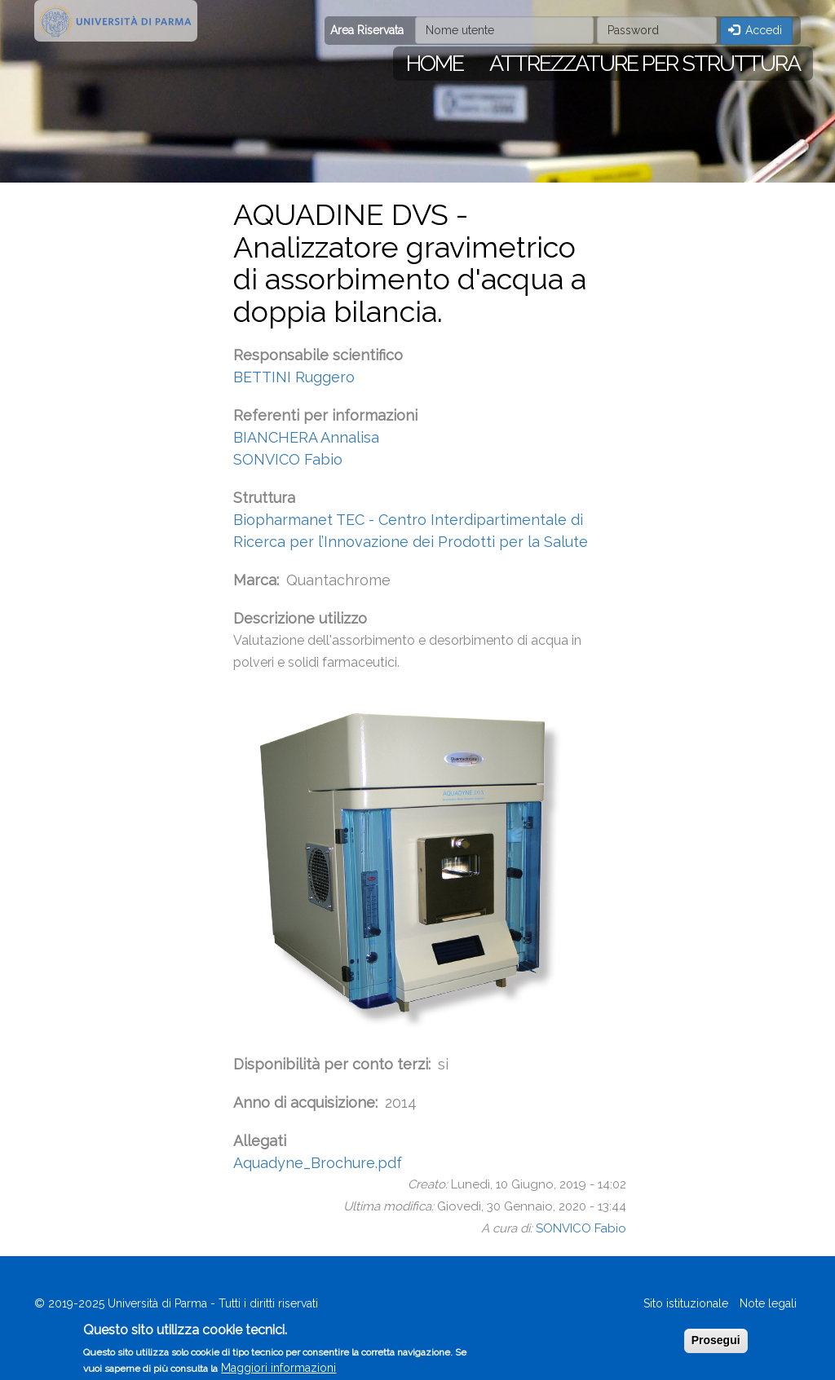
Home (434, 63)
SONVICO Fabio (287, 459)
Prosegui (715, 1344)
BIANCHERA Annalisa (306, 437)
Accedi (755, 30)
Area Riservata (367, 30)
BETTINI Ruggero (294, 377)
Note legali (768, 1303)
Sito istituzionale (685, 1303)
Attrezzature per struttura (644, 63)
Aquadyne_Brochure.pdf (317, 1162)
